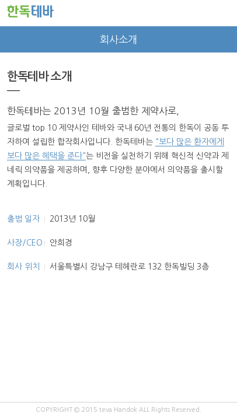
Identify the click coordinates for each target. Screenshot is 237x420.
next (224, 39)
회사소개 (118, 39)
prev (13, 39)
